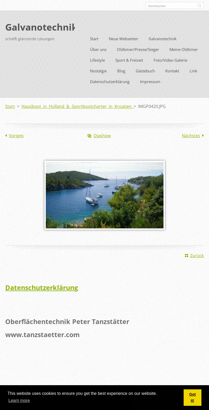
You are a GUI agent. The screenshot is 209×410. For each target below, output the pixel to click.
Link (193, 80)
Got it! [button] (192, 397)
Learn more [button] (19, 400)
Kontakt (172, 80)
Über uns (98, 58)
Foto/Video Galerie (170, 69)
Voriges (16, 145)
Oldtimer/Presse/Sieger (138, 58)
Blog (121, 80)
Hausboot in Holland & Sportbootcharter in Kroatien (77, 116)
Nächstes (191, 145)
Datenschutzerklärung (109, 91)
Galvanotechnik (163, 48)
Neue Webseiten (123, 48)
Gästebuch (145, 80)
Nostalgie (98, 80)
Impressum (150, 91)
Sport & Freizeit (129, 69)
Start (94, 48)
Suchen (199, 5)
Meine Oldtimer (184, 58)
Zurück (197, 265)
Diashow (102, 145)
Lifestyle (97, 69)
